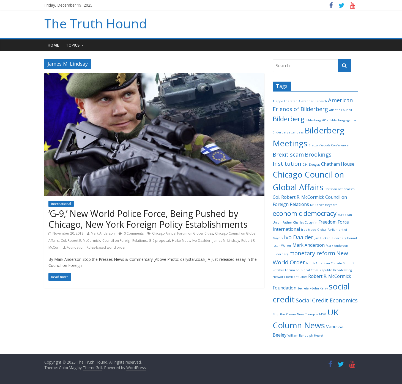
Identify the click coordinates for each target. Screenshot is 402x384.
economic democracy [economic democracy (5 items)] (305, 213)
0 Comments (131, 233)
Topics (73, 45)
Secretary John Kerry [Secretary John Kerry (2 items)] (312, 288)
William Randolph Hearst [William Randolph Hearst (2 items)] (305, 335)
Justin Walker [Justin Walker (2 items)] (282, 246)
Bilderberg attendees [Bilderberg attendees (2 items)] (288, 132)
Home (53, 45)
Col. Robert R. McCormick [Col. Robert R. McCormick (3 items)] (298, 197)
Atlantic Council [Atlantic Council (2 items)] (340, 110)
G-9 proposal (159, 240)
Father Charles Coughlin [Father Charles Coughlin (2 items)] (300, 222)
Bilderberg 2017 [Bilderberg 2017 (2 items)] (316, 120)
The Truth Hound (95, 23)
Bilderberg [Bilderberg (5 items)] (288, 118)
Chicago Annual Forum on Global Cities (182, 233)
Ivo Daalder (201, 240)
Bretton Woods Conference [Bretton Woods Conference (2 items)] (328, 145)
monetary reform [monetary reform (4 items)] (312, 253)
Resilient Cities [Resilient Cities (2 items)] (296, 277)
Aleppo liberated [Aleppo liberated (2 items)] (285, 101)
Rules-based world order (106, 247)
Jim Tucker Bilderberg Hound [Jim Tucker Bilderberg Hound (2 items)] (336, 238)
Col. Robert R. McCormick (80, 240)
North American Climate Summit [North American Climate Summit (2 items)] (330, 263)
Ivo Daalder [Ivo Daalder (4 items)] (298, 237)
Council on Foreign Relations (124, 240)
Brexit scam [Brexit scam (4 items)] (288, 154)
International (61, 204)
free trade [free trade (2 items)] (308, 230)
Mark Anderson (103, 233)
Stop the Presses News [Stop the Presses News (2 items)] (288, 314)
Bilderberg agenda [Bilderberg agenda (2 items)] (342, 120)
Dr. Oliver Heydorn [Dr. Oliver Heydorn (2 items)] (324, 205)
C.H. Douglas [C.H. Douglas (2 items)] (311, 165)
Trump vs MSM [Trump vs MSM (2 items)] (315, 314)
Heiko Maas (181, 240)
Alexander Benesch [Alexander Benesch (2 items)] (313, 101)
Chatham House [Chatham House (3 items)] (337, 164)
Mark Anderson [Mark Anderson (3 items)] (308, 245)
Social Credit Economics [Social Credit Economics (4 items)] (327, 300)
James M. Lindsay (226, 240)
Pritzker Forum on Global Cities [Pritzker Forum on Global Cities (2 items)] (295, 270)
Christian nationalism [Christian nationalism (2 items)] (339, 189)
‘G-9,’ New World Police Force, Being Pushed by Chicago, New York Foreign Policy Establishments (147, 219)
